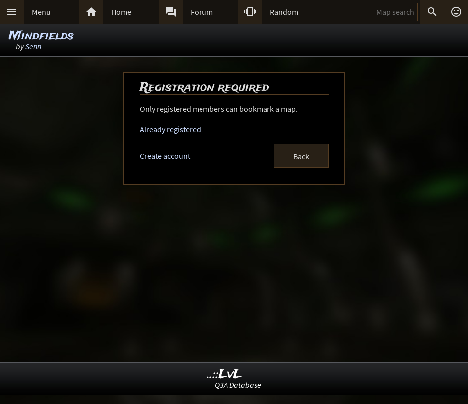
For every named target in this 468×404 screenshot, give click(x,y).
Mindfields (41, 36)
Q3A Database (238, 385)
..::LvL (224, 374)
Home (121, 12)
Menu (41, 12)
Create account (165, 156)
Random (284, 12)
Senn (33, 46)
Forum (202, 12)
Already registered (170, 129)
